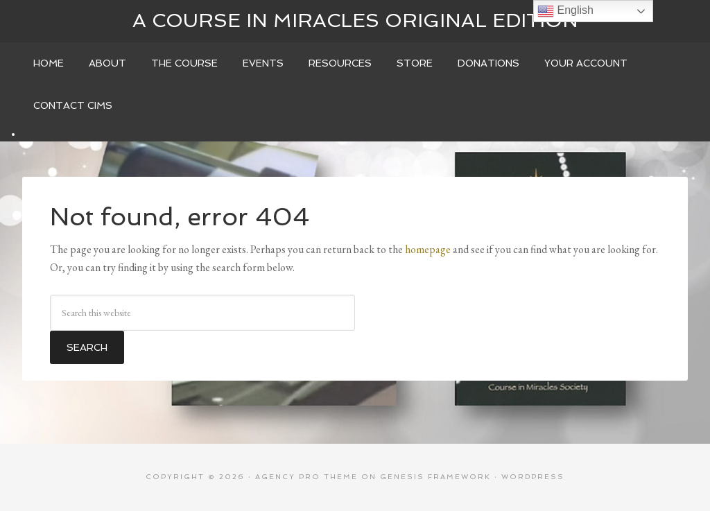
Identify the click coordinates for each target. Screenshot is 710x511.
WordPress (532, 476)
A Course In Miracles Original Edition (355, 20)
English (565, 11)
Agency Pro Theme (306, 476)
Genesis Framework (435, 476)
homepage (428, 249)
